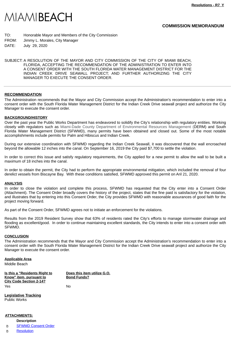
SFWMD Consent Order (35, 326)
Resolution (24, 331)
